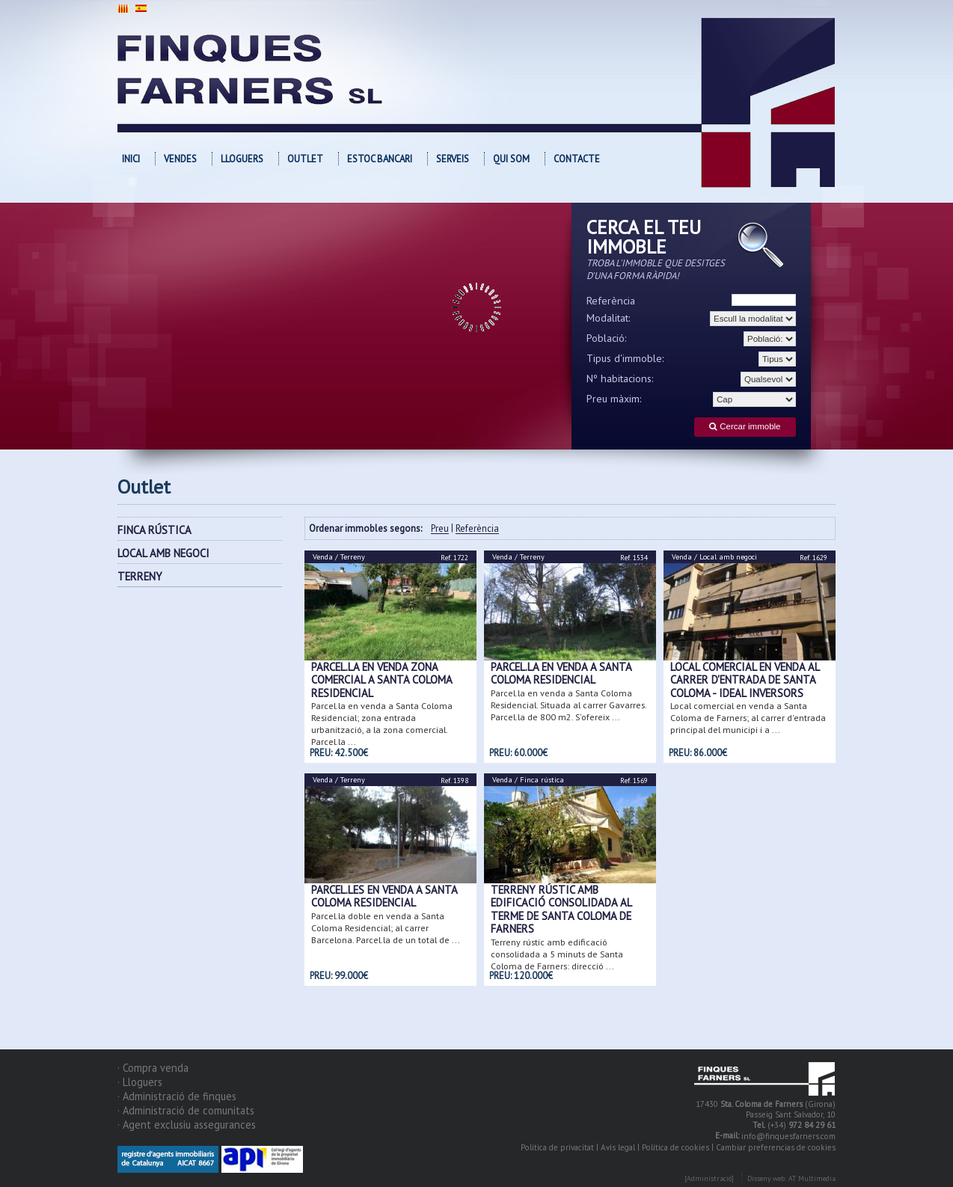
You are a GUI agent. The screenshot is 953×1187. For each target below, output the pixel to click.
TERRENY (139, 576)
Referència (610, 300)
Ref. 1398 (454, 780)
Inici (131, 159)
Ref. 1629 (813, 557)
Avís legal (618, 1147)
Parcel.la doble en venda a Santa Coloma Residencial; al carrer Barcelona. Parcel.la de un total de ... (385, 927)
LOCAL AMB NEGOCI (163, 553)
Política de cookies (675, 1147)
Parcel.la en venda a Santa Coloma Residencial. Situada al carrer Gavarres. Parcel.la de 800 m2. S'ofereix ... (568, 704)
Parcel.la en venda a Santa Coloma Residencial (561, 673)
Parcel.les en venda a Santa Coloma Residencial (384, 896)
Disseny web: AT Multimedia (791, 1178)
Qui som (511, 159)
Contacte (577, 159)
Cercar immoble (744, 427)
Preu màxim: (614, 398)
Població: (606, 338)
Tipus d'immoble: (625, 358)
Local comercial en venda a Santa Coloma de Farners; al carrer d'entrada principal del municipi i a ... (748, 717)
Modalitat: (608, 318)
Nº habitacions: (620, 378)
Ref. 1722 (454, 557)
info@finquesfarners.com (788, 1136)
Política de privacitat (557, 1147)
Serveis (452, 159)
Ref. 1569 (634, 780)
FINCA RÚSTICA (154, 530)
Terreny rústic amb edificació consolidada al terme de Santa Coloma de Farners (561, 909)
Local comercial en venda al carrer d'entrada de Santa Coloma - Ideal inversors (744, 680)
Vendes (180, 159)
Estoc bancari (379, 159)
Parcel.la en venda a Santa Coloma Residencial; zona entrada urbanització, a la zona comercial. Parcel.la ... (382, 723)
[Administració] (709, 1178)
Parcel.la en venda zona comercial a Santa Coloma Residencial (381, 680)
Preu (440, 529)
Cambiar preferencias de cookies (776, 1147)
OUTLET (305, 159)
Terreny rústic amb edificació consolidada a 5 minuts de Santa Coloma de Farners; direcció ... (557, 953)
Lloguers (242, 159)
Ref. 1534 (634, 557)
